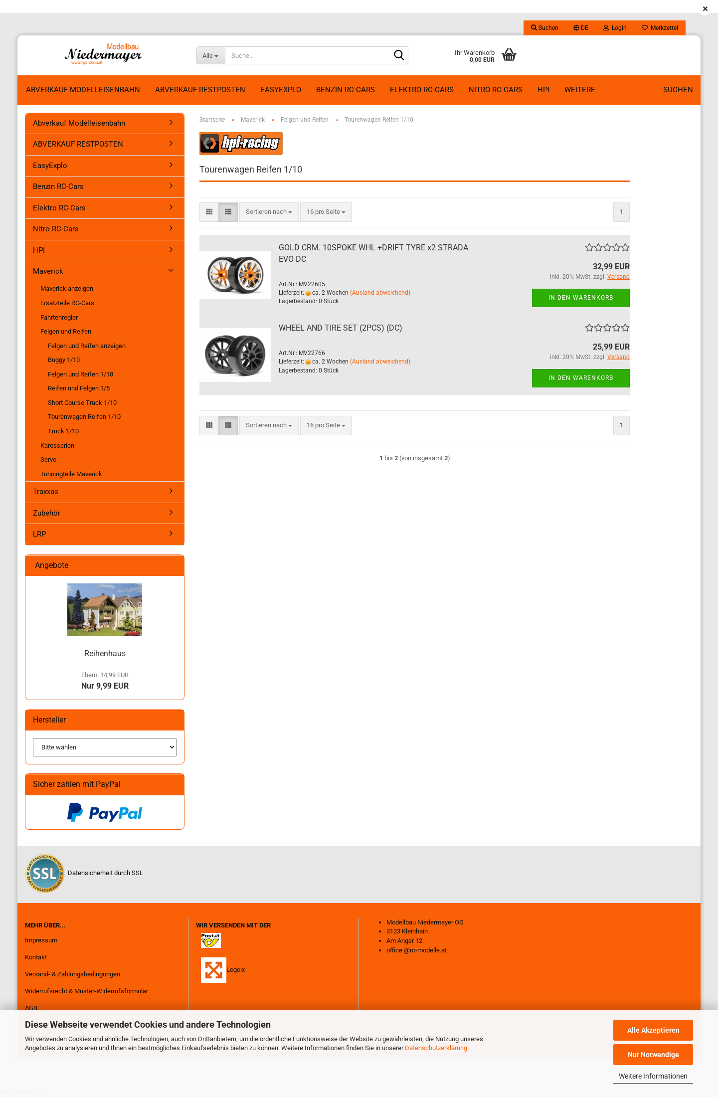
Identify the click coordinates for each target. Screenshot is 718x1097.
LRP (39, 534)
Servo (48, 459)
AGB (31, 1008)
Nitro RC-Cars (496, 89)
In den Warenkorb (580, 297)
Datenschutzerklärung (436, 1048)
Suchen (678, 89)
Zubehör (46, 513)
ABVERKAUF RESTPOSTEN (200, 89)
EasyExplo (280, 89)
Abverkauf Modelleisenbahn (83, 89)
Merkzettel (660, 27)
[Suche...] (210, 55)
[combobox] (269, 212)
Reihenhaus (105, 653)
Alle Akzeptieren (653, 1030)
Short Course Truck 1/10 (82, 402)
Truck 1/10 (63, 431)
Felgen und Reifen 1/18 (80, 374)
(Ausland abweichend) (380, 292)
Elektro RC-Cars (422, 89)
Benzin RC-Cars (345, 89)
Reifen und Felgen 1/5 (79, 388)
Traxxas (45, 491)
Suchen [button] (544, 27)
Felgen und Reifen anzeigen (87, 346)
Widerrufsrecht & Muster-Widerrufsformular (86, 991)
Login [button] (615, 27)
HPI (543, 89)
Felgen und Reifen (65, 331)
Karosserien (57, 445)
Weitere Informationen (653, 1076)
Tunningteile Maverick (71, 474)
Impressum (41, 940)
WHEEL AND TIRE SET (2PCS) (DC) (340, 328)
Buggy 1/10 (64, 360)
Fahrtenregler (59, 317)
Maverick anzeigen (66, 288)
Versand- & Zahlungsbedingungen (72, 974)
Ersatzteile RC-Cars (67, 303)
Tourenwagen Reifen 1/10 (84, 416)
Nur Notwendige (653, 1055)
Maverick (48, 271)
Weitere (579, 89)
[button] (581, 27)
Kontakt (36, 957)
